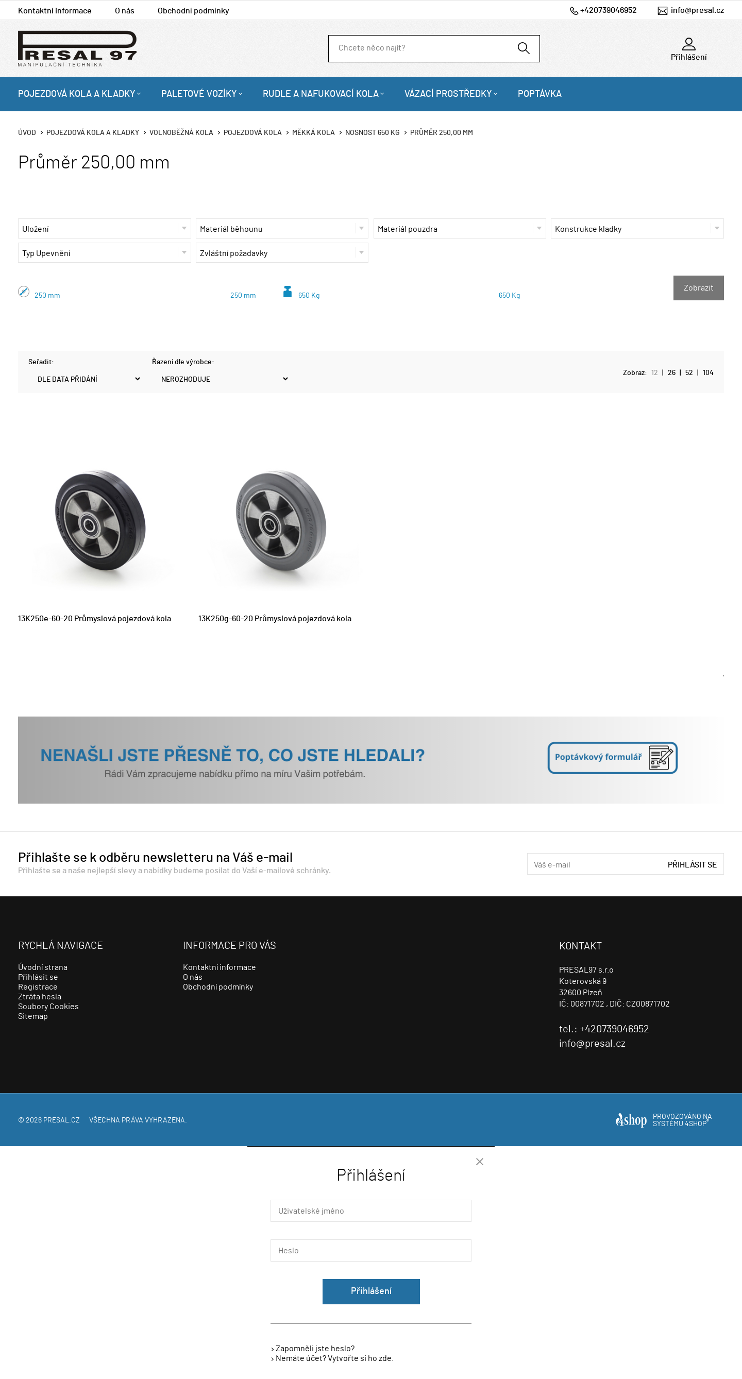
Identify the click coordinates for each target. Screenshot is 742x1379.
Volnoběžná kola (181, 133)
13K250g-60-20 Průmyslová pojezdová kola (274, 619)
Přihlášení (371, 1291)
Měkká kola (313, 133)
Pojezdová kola (253, 133)
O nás (124, 11)
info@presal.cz (697, 10)
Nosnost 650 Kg (372, 133)
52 (689, 373)
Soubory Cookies (48, 1006)
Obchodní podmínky (193, 11)
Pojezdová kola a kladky (77, 94)
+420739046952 (608, 10)
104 (708, 373)
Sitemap (33, 1016)
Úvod (27, 133)
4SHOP (697, 1124)
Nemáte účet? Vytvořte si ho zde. (335, 1358)
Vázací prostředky (448, 94)
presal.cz (61, 1120)
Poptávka (540, 94)
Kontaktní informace (55, 11)
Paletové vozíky (199, 94)
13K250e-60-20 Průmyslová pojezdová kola (94, 619)
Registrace (38, 987)
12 (654, 373)
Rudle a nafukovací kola (321, 94)
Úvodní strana (43, 967)
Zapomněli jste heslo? (315, 1348)
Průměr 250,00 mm (441, 133)
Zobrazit (699, 288)
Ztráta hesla (39, 997)
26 (672, 373)
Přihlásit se (692, 865)
